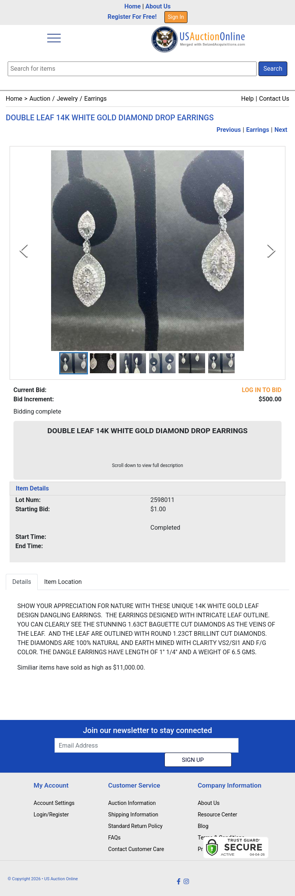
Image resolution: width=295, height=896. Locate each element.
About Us (158, 6)
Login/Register (51, 814)
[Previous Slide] (23, 250)
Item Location (63, 581)
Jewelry (67, 98)
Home (132, 6)
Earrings (95, 98)
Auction (39, 98)
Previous (229, 129)
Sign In (176, 17)
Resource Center (217, 814)
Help (247, 98)
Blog (203, 826)
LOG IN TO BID (262, 390)
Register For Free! (132, 16)
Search (273, 68)
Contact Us (274, 98)
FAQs (114, 837)
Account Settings (54, 803)
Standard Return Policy (135, 826)
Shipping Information (133, 814)
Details (21, 581)
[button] (73, 363)
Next (281, 129)
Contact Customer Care (136, 849)
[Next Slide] (271, 250)
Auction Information (132, 803)
